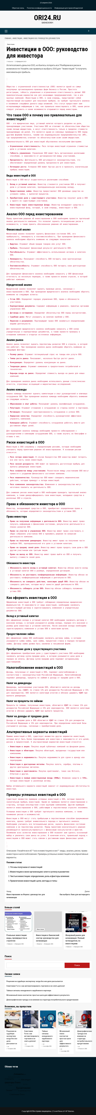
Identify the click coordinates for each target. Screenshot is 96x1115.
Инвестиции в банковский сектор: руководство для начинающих (47, 938)
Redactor (10, 61)
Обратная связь (18, 8)
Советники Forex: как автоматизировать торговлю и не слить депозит (35, 986)
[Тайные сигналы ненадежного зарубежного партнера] (48, 1019)
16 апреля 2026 (12, 1048)
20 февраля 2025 (20, 61)
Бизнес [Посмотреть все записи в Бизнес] (9, 1025)
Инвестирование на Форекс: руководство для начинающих (27, 894)
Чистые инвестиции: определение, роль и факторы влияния (39, 876)
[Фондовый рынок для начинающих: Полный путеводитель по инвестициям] (77, 921)
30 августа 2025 (82, 1048)
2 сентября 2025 (47, 1046)
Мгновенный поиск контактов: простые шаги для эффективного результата (38, 995)
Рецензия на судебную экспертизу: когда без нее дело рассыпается (34, 981)
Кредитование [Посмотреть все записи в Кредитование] (82, 1025)
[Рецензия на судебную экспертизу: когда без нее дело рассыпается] (13, 1019)
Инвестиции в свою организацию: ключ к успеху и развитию (39, 871)
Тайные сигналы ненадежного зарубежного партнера (28, 990)
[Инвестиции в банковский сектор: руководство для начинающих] (48, 921)
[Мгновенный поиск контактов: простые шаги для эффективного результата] (66, 1019)
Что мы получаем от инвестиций (26, 867)
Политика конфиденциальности (39, 8)
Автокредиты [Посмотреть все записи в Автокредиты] (64, 1025)
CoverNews (58, 1111)
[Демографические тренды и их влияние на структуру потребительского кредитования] (83, 1019)
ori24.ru (47, 17)
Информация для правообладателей (68, 8)
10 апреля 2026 (29, 1046)
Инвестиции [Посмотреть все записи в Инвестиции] (10, 44)
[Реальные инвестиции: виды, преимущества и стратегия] (18, 921)
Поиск (8, 956)
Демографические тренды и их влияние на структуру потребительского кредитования (42, 1000)
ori (8, 1046)
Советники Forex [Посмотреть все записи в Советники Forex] (30, 1025)
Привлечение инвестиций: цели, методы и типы (33, 880)
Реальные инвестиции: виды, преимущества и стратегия (16, 938)
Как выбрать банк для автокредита (69, 893)
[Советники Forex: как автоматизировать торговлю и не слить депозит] (30, 1019)
